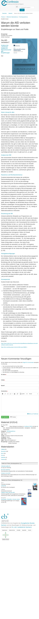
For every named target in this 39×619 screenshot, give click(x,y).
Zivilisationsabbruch (5, 466)
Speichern (5, 417)
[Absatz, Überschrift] (33, 394)
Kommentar (4, 391)
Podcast (3, 459)
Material (10, 13)
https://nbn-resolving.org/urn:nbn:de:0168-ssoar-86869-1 (14, 347)
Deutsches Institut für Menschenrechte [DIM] (15, 427)
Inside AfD (3, 485)
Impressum (4, 530)
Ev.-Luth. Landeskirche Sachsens (22, 527)
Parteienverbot (6, 429)
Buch (2, 453)
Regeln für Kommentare (28, 362)
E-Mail (2, 380)
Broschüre (3, 451)
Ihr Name (3, 374)
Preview (13, 417)
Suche (29, 530)
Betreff (2, 385)
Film (2, 455)
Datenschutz (12, 530)
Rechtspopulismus (23, 17)
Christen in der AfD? (5, 473)
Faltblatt (3, 449)
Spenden (24, 530)
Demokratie (33, 427)
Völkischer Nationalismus (12, 17)
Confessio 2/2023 (28, 426)
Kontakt (18, 530)
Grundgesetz (27, 427)
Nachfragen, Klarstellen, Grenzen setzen (10, 499)
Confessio (13, 1)
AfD (4, 427)
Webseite (3, 457)
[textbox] (20, 403)
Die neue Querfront (5, 469)
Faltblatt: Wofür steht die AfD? (8, 492)
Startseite (4, 13)
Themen (3, 17)
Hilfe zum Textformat (32, 413)
